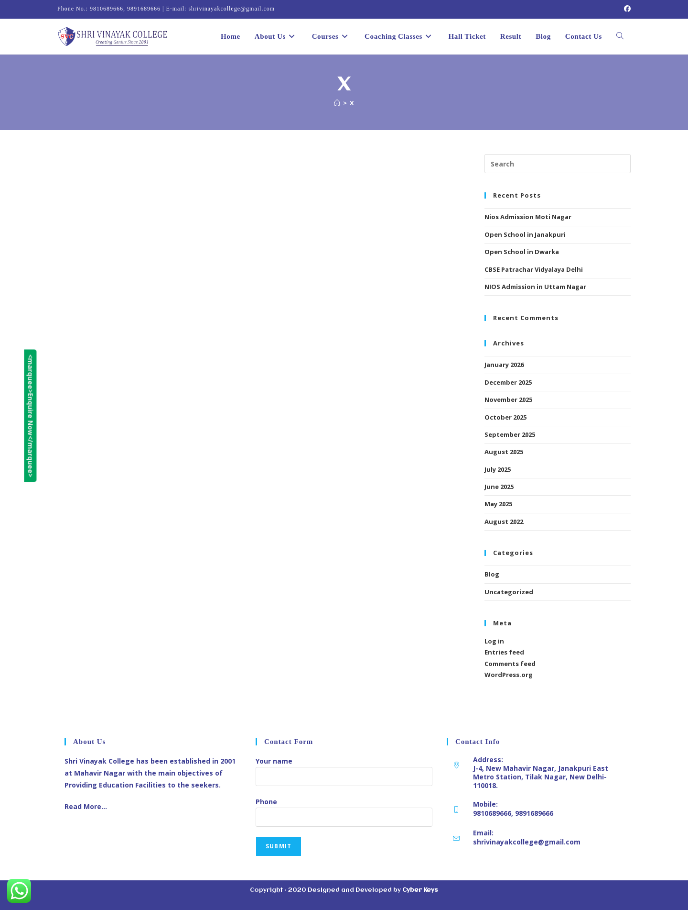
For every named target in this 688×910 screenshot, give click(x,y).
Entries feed (504, 652)
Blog (491, 574)
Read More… (85, 806)
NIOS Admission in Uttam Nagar (535, 286)
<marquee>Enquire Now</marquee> (6, 416)
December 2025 (508, 382)
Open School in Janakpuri (525, 234)
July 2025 (497, 469)
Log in (494, 641)
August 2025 (503, 451)
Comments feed (510, 663)
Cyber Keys (420, 890)
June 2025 (499, 486)
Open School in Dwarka (521, 251)
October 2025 (505, 417)
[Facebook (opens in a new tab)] (626, 9)
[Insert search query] (557, 163)
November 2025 (508, 399)
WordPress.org (508, 674)
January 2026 (504, 364)
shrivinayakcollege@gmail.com (526, 841)
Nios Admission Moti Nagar (527, 216)
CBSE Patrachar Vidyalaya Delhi (533, 269)
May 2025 (498, 503)
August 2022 (503, 521)
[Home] (337, 103)
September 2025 (509, 434)
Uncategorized (508, 592)
